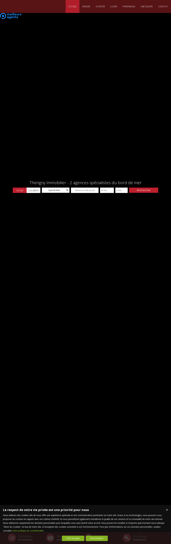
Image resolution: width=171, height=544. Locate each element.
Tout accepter (73, 538)
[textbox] (85, 190)
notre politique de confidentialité (27, 530)
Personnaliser (96, 538)
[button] (20, 190)
